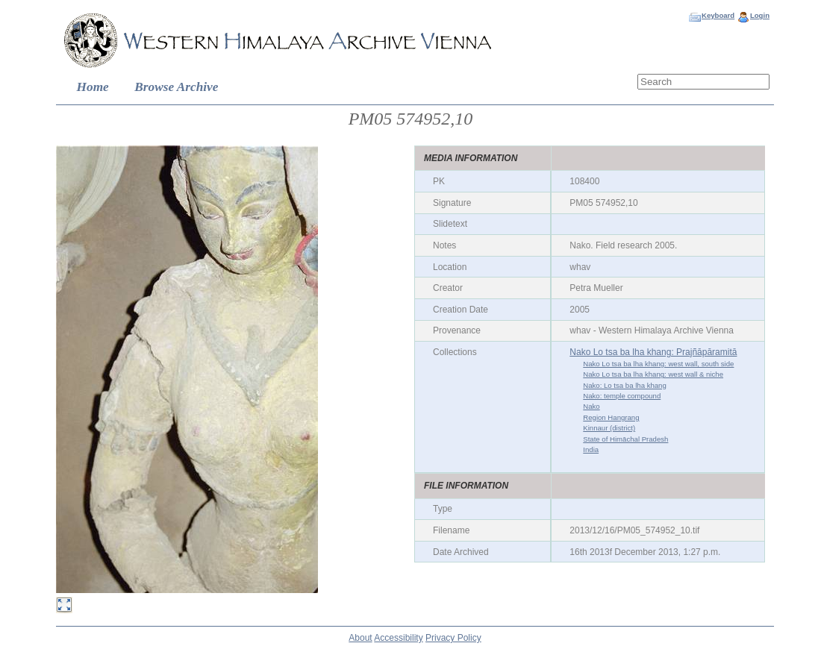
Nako (591, 406)
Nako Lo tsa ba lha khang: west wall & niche (653, 374)
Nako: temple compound (622, 396)
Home (93, 87)
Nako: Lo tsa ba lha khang (624, 385)
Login (760, 15)
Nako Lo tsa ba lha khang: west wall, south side (658, 364)
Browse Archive (176, 87)
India (591, 449)
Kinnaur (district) (609, 428)
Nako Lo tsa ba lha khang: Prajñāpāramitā (653, 352)
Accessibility (398, 638)
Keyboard (718, 15)
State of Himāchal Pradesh (625, 439)
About (360, 638)
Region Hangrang (611, 417)
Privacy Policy (453, 638)
